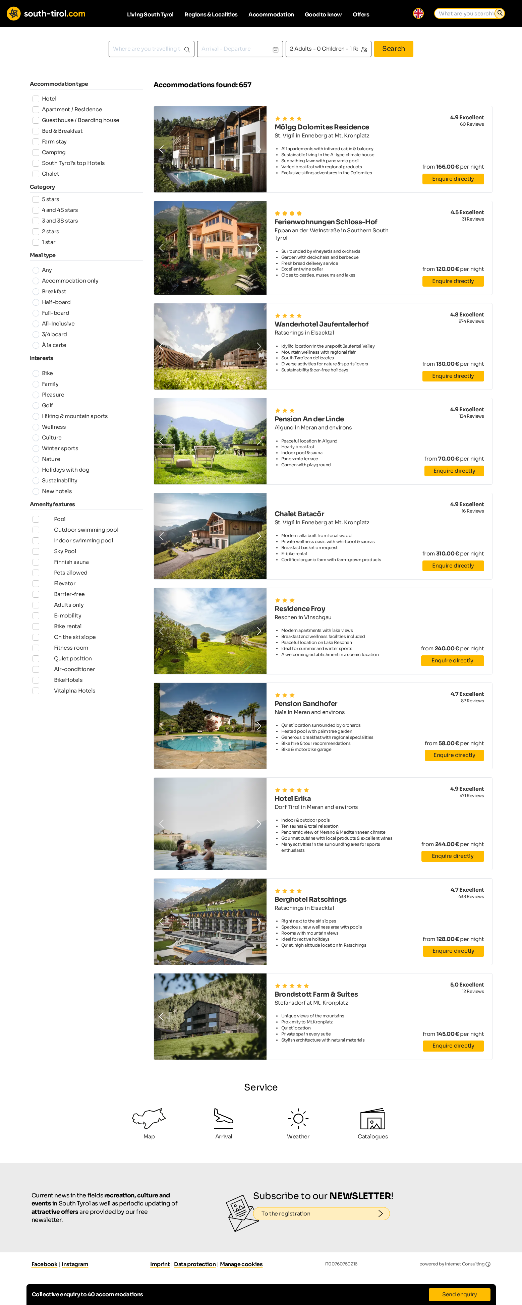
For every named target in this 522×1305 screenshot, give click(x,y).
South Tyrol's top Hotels (69, 163)
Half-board (52, 302)
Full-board (51, 312)
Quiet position (62, 676)
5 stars (46, 199)
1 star (44, 242)
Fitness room (60, 664)
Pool (49, 520)
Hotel (45, 98)
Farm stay (50, 141)
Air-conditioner (64, 689)
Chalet (46, 173)
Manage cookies (241, 1264)
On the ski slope (64, 652)
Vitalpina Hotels (64, 713)
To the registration (326, 1214)
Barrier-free (59, 604)
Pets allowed (60, 580)
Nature (46, 459)
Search (393, 49)
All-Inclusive (54, 323)
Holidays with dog (61, 469)
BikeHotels (58, 701)
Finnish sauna (61, 568)
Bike (43, 373)
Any (42, 270)
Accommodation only (66, 280)
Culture (47, 437)
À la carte (49, 345)
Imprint (160, 1264)
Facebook (45, 1264)
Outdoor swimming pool (76, 532)
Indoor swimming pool (73, 544)
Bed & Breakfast (58, 130)
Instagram (75, 1264)
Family (46, 384)
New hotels (52, 491)
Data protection (195, 1264)
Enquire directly (453, 178)
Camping (49, 152)
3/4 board (50, 334)
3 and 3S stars (55, 220)
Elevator (54, 592)
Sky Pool (54, 556)
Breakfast (49, 291)
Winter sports (55, 448)
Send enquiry (459, 1294)
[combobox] (151, 49)
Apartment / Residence (67, 109)
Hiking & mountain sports (70, 416)
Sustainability (55, 480)
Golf (43, 405)
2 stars (46, 231)
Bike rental (57, 640)
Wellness (49, 426)
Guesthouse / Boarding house (76, 120)
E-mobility (57, 628)
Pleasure (48, 394)
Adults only (58, 616)
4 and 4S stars (55, 210)
